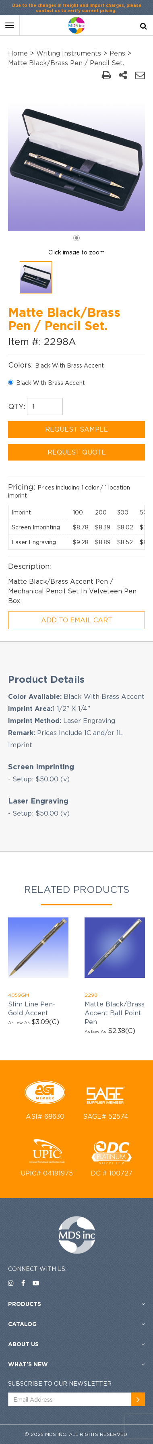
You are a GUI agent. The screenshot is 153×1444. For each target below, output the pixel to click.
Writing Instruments (68, 53)
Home (18, 53)
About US (23, 1344)
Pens (117, 53)
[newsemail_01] (138, 1399)
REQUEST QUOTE (77, 452)
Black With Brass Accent (46, 383)
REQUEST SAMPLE (76, 429)
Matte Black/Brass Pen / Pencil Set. (66, 62)
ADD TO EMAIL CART (76, 620)
